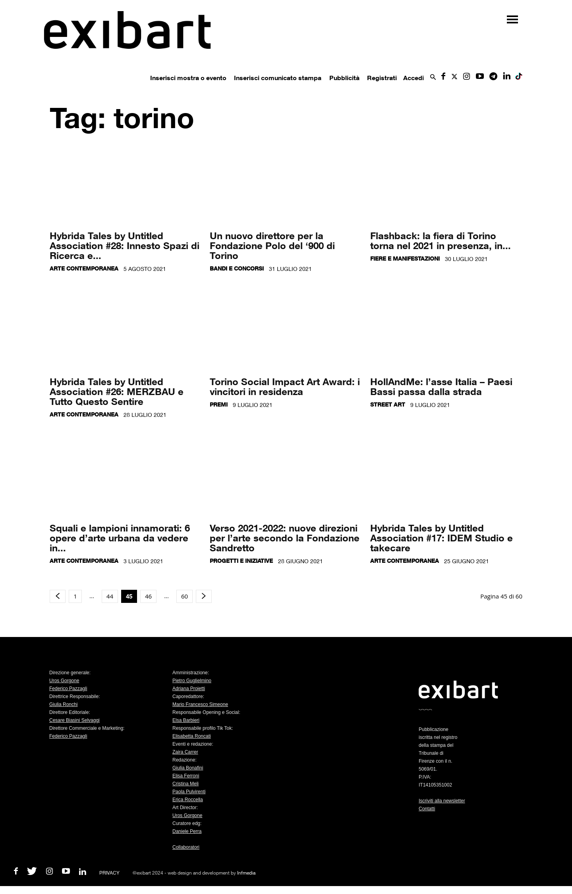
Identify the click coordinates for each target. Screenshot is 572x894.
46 (148, 596)
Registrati (382, 78)
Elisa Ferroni (185, 776)
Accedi (413, 78)
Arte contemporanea (84, 268)
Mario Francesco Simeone (200, 704)
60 (184, 596)
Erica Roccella (187, 799)
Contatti (427, 809)
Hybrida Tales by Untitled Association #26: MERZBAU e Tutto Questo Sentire (117, 391)
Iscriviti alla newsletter (442, 801)
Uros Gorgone (64, 680)
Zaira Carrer (185, 752)
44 (109, 596)
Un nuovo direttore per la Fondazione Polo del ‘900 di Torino (272, 245)
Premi (219, 404)
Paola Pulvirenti (188, 791)
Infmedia (246, 873)
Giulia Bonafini (187, 768)
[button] (433, 77)
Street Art (387, 404)
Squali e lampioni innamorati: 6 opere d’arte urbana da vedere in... (120, 537)
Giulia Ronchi (63, 704)
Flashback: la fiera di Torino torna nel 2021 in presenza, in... (440, 240)
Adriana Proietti (188, 688)
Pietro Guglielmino (191, 680)
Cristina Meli (185, 784)
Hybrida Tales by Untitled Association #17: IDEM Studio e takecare (441, 537)
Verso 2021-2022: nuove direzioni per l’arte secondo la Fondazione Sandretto (284, 537)
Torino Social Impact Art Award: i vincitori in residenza (285, 386)
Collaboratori (185, 847)
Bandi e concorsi (237, 268)
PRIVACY (109, 873)
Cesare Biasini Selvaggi (74, 720)
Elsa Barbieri (185, 720)
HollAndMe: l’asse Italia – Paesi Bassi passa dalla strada (441, 386)
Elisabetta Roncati (191, 736)
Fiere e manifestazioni (405, 258)
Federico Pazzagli (68, 688)
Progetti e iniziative (241, 560)
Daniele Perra (186, 831)
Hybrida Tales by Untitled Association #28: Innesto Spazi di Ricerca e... (124, 245)
